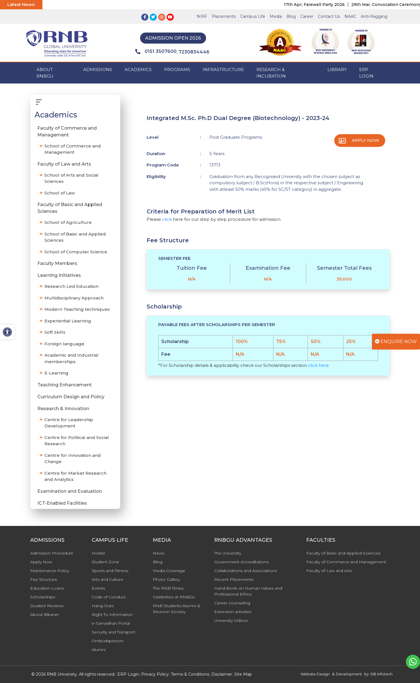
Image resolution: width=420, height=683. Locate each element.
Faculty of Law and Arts (64, 164)
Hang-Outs (102, 605)
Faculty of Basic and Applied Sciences (69, 208)
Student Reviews (46, 605)
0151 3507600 (156, 51)
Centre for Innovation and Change (72, 458)
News (158, 553)
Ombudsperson (107, 640)
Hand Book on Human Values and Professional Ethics (248, 591)
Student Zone (105, 561)
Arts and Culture (107, 579)
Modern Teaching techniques (77, 309)
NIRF (202, 16)
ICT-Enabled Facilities (62, 503)
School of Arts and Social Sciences (71, 178)
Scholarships (42, 597)
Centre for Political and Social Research (76, 441)
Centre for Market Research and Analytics (75, 476)
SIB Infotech (381, 674)
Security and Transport (113, 632)
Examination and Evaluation (69, 491)
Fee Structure (43, 579)
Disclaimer (221, 674)
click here (318, 365)
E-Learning (56, 373)
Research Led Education (71, 286)
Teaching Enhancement (64, 384)
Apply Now (365, 140)
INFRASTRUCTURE (223, 69)
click (167, 219)
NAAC (350, 16)
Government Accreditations (241, 561)
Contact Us (329, 16)
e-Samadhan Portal (111, 623)
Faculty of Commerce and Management (67, 131)
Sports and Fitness (110, 570)
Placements (224, 16)
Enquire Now (396, 341)
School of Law (59, 193)
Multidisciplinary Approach (74, 298)
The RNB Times (168, 588)
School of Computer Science (75, 251)
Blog (291, 16)
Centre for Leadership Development (68, 423)
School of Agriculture (68, 222)
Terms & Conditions (190, 674)
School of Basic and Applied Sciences (75, 237)
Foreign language (64, 343)
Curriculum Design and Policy (70, 396)
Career (306, 16)
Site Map (243, 674)
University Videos (231, 620)
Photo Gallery (166, 579)
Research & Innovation (63, 408)
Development (349, 674)
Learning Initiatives (59, 275)
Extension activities (232, 611)
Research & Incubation (271, 73)
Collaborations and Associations (245, 570)
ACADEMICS (138, 69)
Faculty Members (57, 263)
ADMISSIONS (97, 69)
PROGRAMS (177, 69)
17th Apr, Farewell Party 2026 (331, 4)
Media (276, 16)
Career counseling (232, 602)
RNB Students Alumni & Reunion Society (176, 608)
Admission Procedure (51, 553)
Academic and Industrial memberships (71, 358)
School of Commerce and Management (72, 149)
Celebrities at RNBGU (174, 597)
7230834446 (194, 52)
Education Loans (47, 588)
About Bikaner (44, 614)
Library (337, 69)
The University (227, 553)
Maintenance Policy (49, 570)
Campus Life (252, 16)
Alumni (99, 649)
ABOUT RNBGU (45, 73)
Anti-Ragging (374, 16)
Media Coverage (169, 570)
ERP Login (366, 73)
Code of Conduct (109, 597)
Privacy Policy (155, 674)
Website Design (315, 674)
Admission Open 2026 (173, 38)
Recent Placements (234, 579)
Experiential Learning (67, 321)
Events (98, 588)
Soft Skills (54, 332)
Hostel (98, 553)
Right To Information (112, 614)
